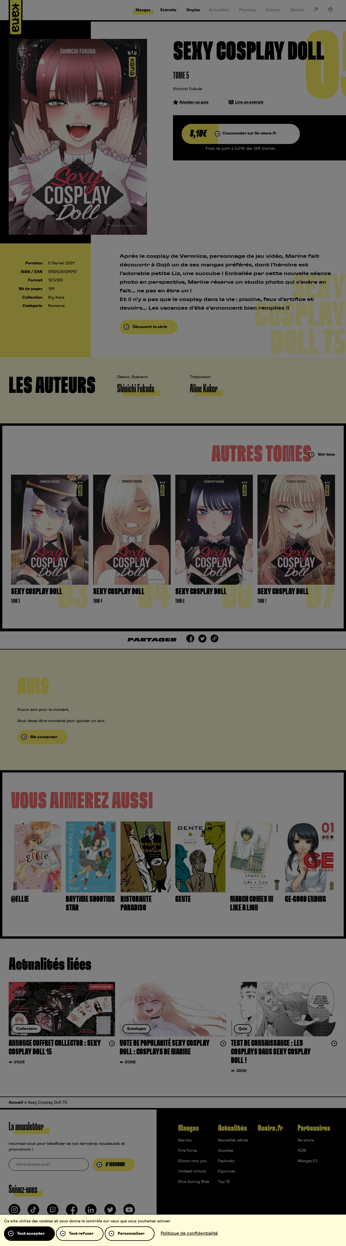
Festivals (226, 1161)
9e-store (306, 1140)
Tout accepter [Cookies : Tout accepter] (31, 1234)
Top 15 (224, 1182)
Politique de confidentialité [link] (189, 1233)
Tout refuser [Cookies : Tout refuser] (81, 1234)
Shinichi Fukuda (187, 89)
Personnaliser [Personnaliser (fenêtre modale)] (131, 1234)
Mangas (188, 1128)
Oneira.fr (270, 1128)
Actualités (232, 1128)
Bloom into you (192, 1161)
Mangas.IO (307, 1161)
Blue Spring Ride (193, 1182)
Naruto (185, 1140)
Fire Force (187, 1151)
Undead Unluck (192, 1171)
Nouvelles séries (233, 1140)
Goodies (225, 1151)
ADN (302, 1151)
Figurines (226, 1171)
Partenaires (314, 1128)
